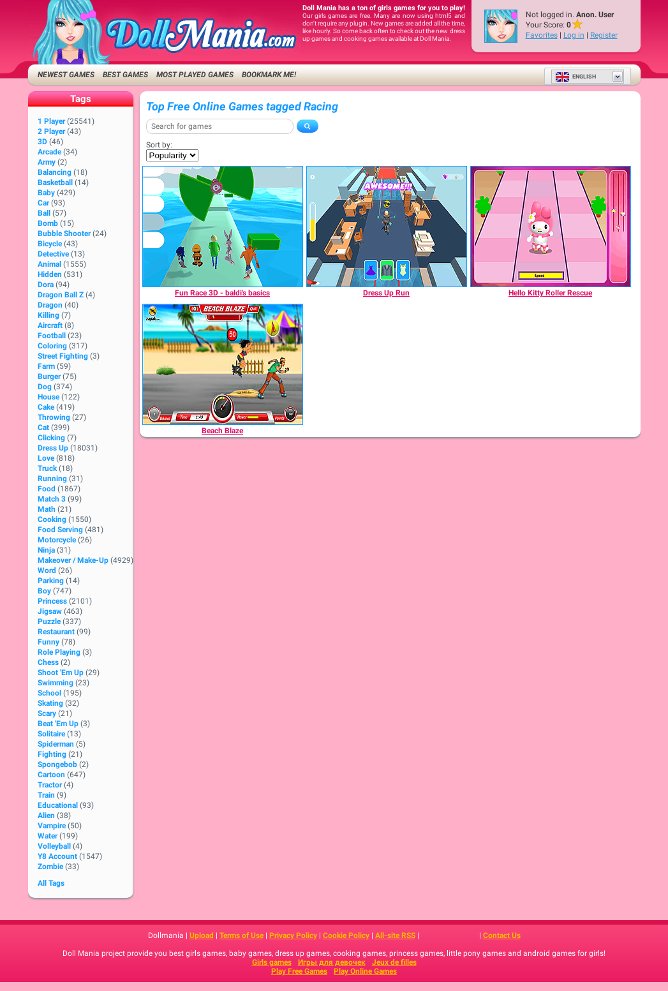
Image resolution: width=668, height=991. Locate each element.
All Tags (51, 883)
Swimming (55, 682)
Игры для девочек (332, 962)
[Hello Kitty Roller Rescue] (550, 226)
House (48, 396)
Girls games (272, 962)
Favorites (542, 35)
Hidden (50, 274)
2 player (51, 131)
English (575, 76)
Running (52, 478)
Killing (48, 315)
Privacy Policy (293, 935)
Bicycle (50, 243)
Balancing (54, 172)
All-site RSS (395, 935)
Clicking (51, 437)
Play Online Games (365, 971)
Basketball (55, 182)
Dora (46, 284)
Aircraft (50, 325)
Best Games (125, 74)
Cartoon (51, 774)
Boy (44, 590)
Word (47, 570)
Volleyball (54, 846)
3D (42, 141)
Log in (573, 35)
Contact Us (502, 935)
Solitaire (51, 733)
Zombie (50, 866)
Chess (48, 662)
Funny (48, 641)
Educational (58, 805)
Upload (201, 935)
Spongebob (57, 764)
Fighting (52, 754)
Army (47, 162)
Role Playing (59, 652)
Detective (53, 254)
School (49, 693)
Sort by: (159, 144)
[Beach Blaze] (222, 364)
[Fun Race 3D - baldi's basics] (222, 226)
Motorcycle (57, 539)
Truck (47, 468)
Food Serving (60, 529)
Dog (45, 386)
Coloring (52, 345)
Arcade (49, 151)
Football (52, 335)
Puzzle (49, 621)
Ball (44, 213)
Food (47, 488)
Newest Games (66, 74)
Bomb (48, 223)
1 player (51, 121)
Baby (46, 192)
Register (604, 35)
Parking (51, 580)
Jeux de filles (394, 962)
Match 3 (52, 499)
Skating (50, 703)
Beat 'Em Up (58, 723)
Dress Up (53, 447)
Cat (43, 427)
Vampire (52, 825)
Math (47, 509)
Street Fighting (63, 356)
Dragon (50, 305)
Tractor (50, 784)
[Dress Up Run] (386, 226)
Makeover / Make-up (73, 560)
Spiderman (56, 744)
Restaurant (56, 631)
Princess (52, 601)
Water (47, 835)
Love (46, 458)
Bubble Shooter (64, 233)
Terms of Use (241, 935)
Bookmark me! (269, 74)
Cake (46, 407)
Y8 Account (57, 856)
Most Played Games (195, 74)
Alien (46, 815)
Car (43, 202)
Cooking (52, 519)
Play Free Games (299, 971)
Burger (49, 376)
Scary (47, 713)
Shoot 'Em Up (61, 672)
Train (46, 795)
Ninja (46, 550)
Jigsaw (50, 611)
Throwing (54, 417)
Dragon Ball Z (61, 294)
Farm (46, 366)
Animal (49, 264)
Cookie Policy (346, 935)
